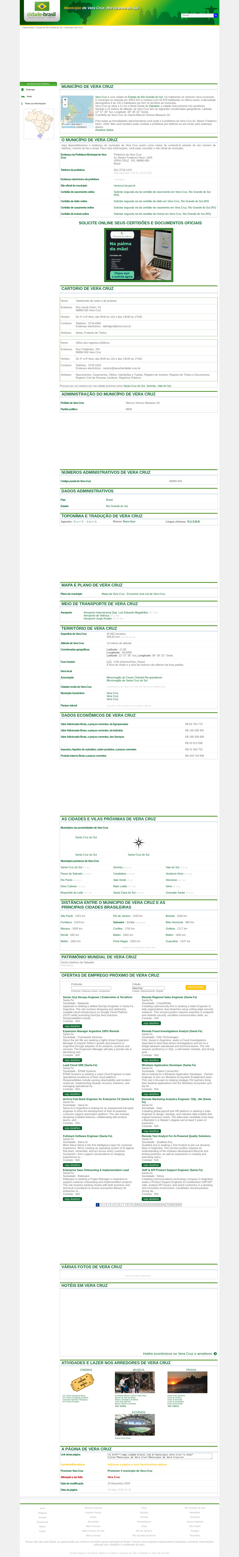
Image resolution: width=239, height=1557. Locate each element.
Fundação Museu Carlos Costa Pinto (130, 1396)
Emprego (30, 89)
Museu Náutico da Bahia (125, 1404)
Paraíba (144, 1512)
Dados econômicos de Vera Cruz (99, 715)
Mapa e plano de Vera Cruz (92, 585)
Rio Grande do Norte (144, 1535)
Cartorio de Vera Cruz (88, 288)
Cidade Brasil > (29, 27)
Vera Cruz (101, 97)
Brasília (170, 916)
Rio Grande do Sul (117, 506)
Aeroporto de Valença (96, 615)
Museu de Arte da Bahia (125, 1398)
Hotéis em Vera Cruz (85, 1285)
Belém (117, 935)
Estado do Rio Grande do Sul (145, 97)
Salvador (154, 106)
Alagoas (42, 1513)
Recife (64, 935)
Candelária (119, 873)
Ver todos (120, 1406)
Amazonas (42, 1522)
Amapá (42, 1517)
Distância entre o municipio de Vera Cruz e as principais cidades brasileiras (113, 904)
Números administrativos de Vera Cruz (106, 472)
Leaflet (66, 124)
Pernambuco (144, 1521)
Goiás (93, 1517)
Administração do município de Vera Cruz (109, 394)
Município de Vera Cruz (87, 86)
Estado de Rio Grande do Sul (49, 27)
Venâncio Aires (174, 873)
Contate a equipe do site (122, 1553)
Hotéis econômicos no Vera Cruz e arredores (180, 1354)
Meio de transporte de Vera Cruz (100, 603)
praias (191, 1369)
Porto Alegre (120, 941)
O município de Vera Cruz (90, 140)
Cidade (136, 984)
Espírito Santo (93, 1512)
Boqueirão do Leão (72, 892)
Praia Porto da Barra (176, 1396)
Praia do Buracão (174, 1400)
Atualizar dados (104, 130)
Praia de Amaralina (175, 1402)
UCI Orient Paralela (70, 1402)
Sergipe (195, 1531)
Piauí (144, 1526)
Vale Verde (119, 880)
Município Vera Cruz (73, 27)
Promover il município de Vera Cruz (130, 1470)
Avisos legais (77, 1553)
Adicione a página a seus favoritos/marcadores (137, 1464)
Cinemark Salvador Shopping (74, 1400)
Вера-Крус (129, 521)
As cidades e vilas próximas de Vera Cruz (109, 819)
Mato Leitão (120, 886)
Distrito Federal (93, 1508)
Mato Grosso (93, 1526)
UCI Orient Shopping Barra (73, 1396)
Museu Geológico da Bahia (126, 1400)
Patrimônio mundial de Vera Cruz (99, 957)
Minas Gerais (93, 1535)
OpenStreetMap (69, 127)
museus (138, 1369)
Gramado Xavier (175, 892)
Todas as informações (35, 103)
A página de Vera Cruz (87, 1449)
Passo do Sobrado (72, 873)
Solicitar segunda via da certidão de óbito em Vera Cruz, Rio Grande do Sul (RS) (161, 201)
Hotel (29, 96)
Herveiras (171, 880)
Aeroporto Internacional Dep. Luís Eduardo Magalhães (116, 612)
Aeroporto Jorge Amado (98, 618)
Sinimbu (151, 386)
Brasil (109, 499)
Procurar (196, 987)
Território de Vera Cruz (89, 628)
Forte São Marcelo (123, 1402)
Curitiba (117, 928)
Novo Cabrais (69, 886)
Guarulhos (172, 941)
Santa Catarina (195, 1521)
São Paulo (67, 916)
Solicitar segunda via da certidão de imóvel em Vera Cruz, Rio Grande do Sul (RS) (162, 213)
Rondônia (194, 1512)
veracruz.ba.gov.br (125, 185)
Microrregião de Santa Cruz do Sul (127, 680)
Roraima (195, 1517)
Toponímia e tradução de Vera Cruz (102, 516)
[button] (65, 100)
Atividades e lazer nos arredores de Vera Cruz (116, 1363)
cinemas (86, 1369)
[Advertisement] (119, 55)
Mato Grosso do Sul (93, 1531)
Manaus (65, 928)
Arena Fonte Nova (123, 1438)
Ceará (42, 1531)
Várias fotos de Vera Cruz (92, 1267)
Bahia (42, 1526)
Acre (42, 1508)
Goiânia (170, 928)
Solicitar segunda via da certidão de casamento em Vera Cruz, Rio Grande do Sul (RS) (165, 207)
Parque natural (69, 705)
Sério (169, 886)
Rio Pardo (67, 880)
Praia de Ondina (174, 1398)
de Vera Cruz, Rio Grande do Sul (101, 8)
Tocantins (194, 1535)
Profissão (76, 984)
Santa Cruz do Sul (134, 386)
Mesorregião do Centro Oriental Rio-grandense (134, 677)
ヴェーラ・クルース (85, 521)
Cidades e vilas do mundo (154, 1553)
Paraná (144, 1517)
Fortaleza (66, 922)
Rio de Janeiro (121, 916)
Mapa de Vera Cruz (113, 593)
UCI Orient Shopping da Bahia (75, 1398)
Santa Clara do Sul (124, 892)
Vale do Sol (164, 386)
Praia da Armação (175, 1404)
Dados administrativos (88, 491)
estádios (138, 1412)
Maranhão (93, 1521)
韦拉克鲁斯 (193, 521)
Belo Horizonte (174, 922)
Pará (144, 1508)
